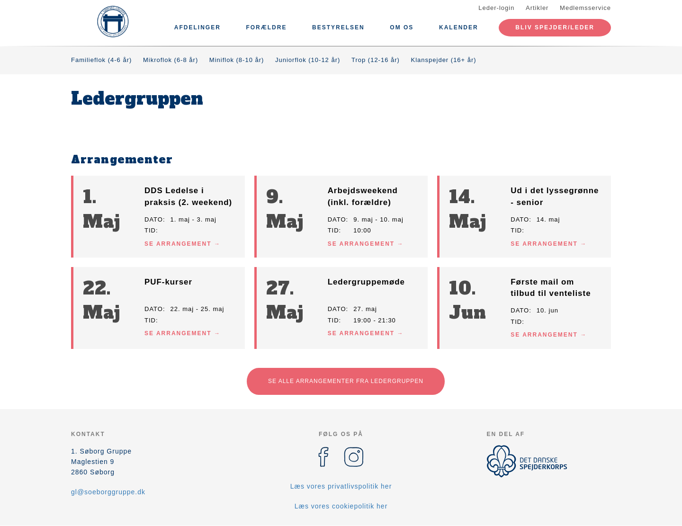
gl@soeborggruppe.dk (108, 492)
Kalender (458, 27)
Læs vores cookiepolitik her (341, 506)
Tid (150, 230)
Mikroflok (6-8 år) (170, 59)
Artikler (537, 7)
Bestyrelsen (338, 27)
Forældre (266, 27)
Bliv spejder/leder (554, 27)
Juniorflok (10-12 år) (307, 59)
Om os (401, 27)
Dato (153, 219)
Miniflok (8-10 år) (236, 59)
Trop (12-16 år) (375, 59)
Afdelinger (197, 27)
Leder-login (496, 7)
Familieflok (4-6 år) (101, 59)
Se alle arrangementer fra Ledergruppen (345, 381)
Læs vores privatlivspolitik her (341, 486)
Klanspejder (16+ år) (443, 59)
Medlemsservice (585, 7)
